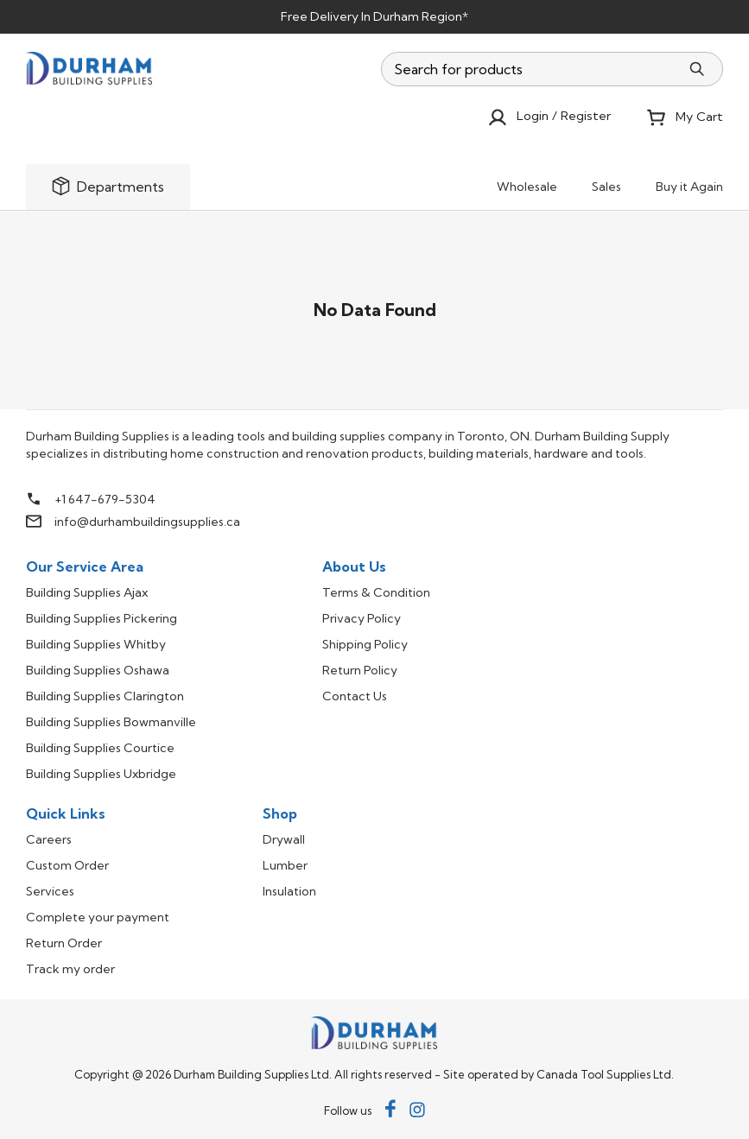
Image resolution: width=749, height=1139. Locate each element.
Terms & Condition (376, 592)
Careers (49, 839)
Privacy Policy (361, 618)
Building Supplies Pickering (101, 618)
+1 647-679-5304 (105, 499)
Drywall (284, 839)
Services (50, 891)
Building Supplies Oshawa (97, 670)
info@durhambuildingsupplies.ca (147, 521)
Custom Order (67, 865)
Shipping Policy (365, 644)
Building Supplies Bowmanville (111, 722)
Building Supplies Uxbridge (101, 773)
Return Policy (359, 670)
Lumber (285, 865)
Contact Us (354, 696)
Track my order (70, 969)
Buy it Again (689, 186)
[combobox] (531, 69)
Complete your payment (97, 917)
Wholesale (527, 186)
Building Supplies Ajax (87, 592)
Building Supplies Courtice (100, 748)
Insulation (289, 891)
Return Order (64, 943)
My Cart (684, 117)
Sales (606, 186)
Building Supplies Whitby (96, 644)
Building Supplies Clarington (105, 696)
